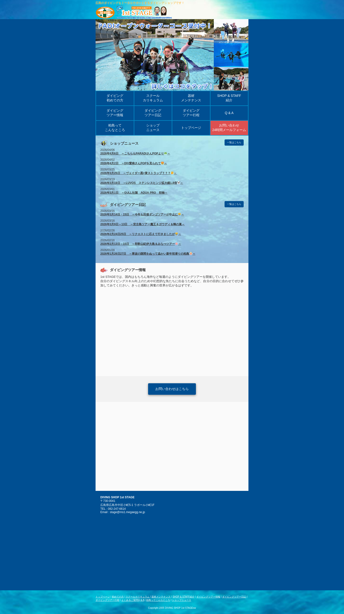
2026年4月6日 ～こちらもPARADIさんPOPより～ (135, 153)
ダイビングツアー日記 (234, 596)
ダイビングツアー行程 (107, 600)
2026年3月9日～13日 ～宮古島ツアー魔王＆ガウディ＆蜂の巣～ (142, 224)
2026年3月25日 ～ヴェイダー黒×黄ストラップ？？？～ (138, 173)
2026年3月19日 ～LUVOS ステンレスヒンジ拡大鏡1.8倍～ (141, 183)
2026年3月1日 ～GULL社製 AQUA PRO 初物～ (133, 192)
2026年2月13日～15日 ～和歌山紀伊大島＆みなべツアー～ (140, 244)
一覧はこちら (234, 142)
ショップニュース (181, 600)
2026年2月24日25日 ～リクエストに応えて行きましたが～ (140, 234)
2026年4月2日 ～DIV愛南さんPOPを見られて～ (133, 163)
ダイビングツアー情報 (208, 596)
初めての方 (118, 596)
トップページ (103, 596)
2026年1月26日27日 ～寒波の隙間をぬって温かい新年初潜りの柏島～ (147, 253)
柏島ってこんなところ (158, 600)
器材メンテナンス (161, 596)
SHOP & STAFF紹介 (183, 596)
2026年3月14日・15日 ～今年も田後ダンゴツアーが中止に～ (142, 214)
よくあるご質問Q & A (132, 600)
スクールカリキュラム (138, 596)
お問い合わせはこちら (172, 389)
